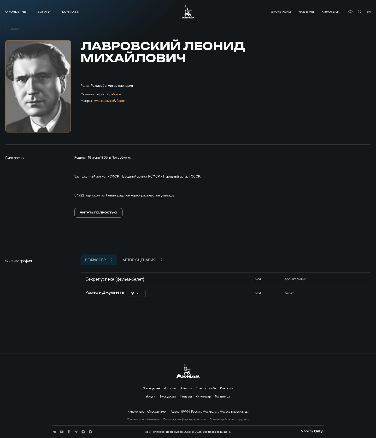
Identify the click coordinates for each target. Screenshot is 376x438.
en (368, 11)
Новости (186, 388)
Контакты (70, 11)
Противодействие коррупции (229, 419)
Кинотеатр (331, 11)
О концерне (15, 11)
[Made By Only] (312, 431)
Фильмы (306, 11)
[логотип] (188, 11)
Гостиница (222, 396)
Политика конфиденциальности (184, 419)
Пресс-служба (205, 388)
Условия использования (143, 419)
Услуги (44, 11)
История (170, 388)
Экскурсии (281, 11)
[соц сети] (54, 432)
